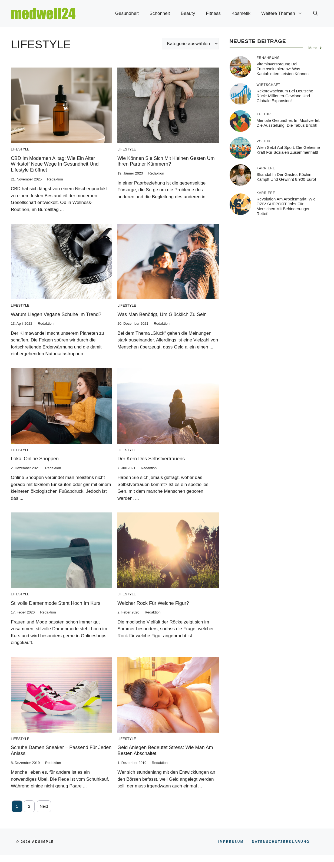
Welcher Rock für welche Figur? (153, 603)
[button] (315, 13)
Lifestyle (20, 149)
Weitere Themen (284, 13)
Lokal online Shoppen (35, 458)
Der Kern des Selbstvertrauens (151, 458)
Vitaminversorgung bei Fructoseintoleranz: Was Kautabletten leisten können (283, 69)
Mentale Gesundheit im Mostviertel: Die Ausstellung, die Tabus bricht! (288, 123)
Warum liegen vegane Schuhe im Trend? (56, 314)
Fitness (213, 13)
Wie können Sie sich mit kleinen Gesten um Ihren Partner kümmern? (165, 161)
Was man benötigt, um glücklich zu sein (161, 314)
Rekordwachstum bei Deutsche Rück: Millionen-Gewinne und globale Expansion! (285, 96)
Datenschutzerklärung (281, 842)
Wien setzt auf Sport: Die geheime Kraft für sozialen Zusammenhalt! (288, 150)
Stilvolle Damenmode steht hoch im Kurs (55, 603)
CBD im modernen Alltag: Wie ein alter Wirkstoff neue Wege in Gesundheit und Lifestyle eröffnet (55, 164)
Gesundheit (127, 13)
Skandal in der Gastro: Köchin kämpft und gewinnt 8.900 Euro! (286, 177)
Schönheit (160, 13)
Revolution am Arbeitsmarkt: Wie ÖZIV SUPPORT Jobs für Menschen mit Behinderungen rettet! (286, 206)
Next (44, 806)
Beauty (188, 13)
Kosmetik (241, 13)
